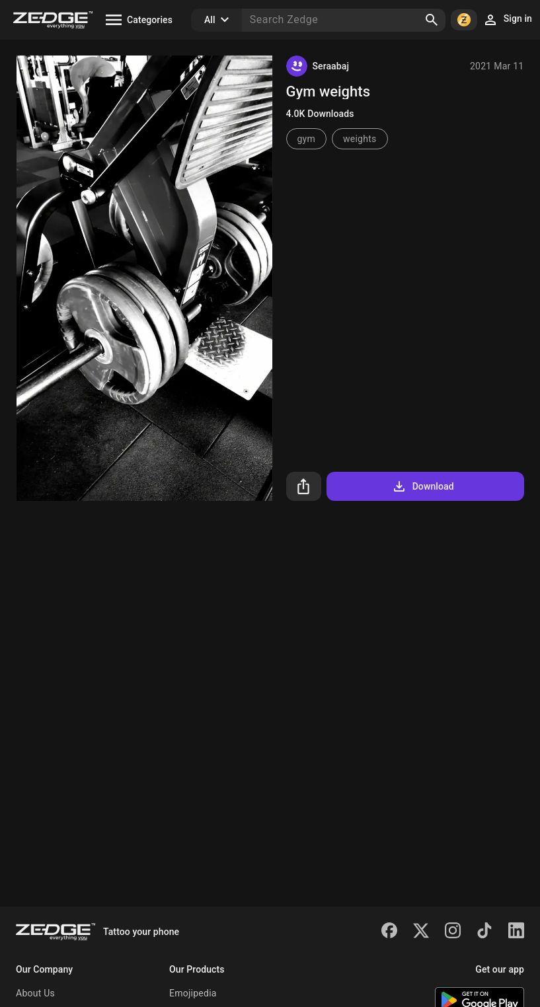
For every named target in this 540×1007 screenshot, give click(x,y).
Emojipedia (193, 993)
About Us (35, 993)
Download (422, 486)
